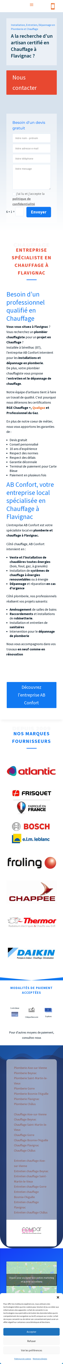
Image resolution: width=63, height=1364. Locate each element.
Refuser (31, 1341)
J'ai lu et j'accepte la (28, 199)
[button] (58, 1297)
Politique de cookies (22, 1358)
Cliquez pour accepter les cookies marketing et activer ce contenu (31, 1279)
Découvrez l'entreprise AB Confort (31, 695)
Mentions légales (40, 1358)
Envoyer (38, 212)
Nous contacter (24, 83)
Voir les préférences (31, 1350)
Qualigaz (38, 408)
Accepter (31, 1331)
